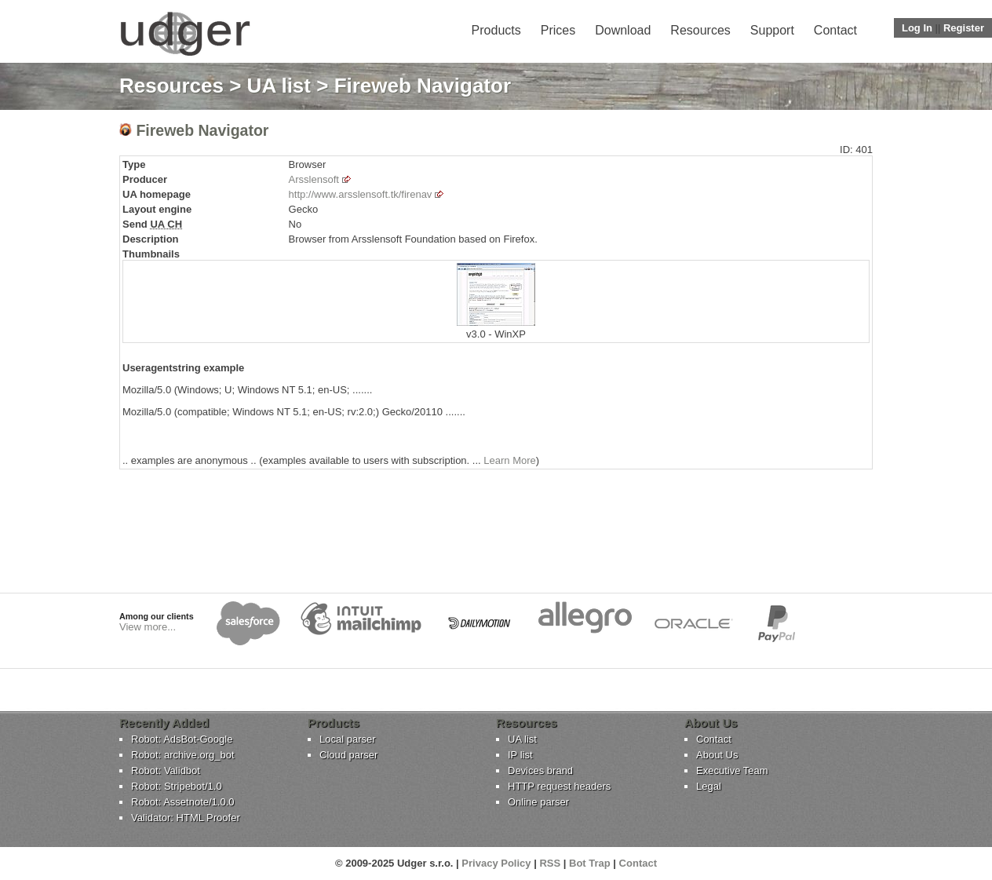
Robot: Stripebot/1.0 (176, 786)
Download (623, 30)
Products (496, 30)
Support (772, 30)
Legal (708, 786)
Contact (835, 30)
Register (963, 28)
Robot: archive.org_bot (183, 755)
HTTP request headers (559, 786)
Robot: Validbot (165, 770)
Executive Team (732, 770)
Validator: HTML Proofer (185, 817)
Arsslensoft (314, 179)
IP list (520, 755)
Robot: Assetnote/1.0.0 (183, 802)
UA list (279, 85)
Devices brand (540, 770)
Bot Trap (590, 863)
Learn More (509, 460)
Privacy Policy (496, 863)
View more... (147, 627)
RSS (549, 863)
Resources (700, 30)
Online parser (538, 802)
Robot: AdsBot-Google (181, 739)
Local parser (347, 739)
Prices (558, 30)
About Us (717, 755)
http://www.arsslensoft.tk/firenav (360, 194)
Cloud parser (348, 755)
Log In (917, 28)
